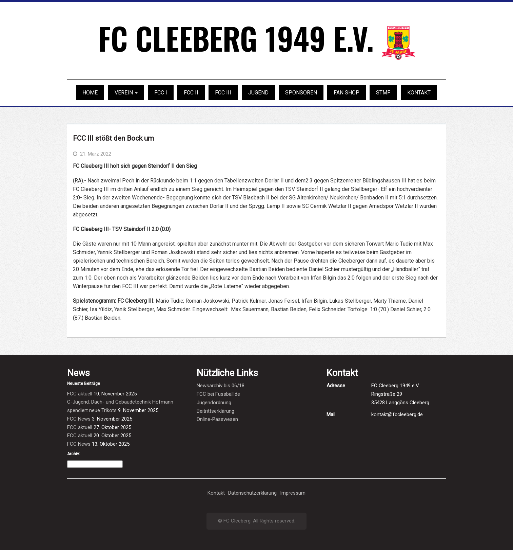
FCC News (79, 419)
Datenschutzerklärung (252, 493)
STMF (383, 92)
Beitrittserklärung (215, 411)
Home (90, 92)
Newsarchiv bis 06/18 (220, 386)
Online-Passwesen (217, 419)
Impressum (292, 493)
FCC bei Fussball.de (218, 394)
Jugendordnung (214, 403)
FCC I (160, 92)
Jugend (258, 92)
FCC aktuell (79, 394)
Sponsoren (301, 92)
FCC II (191, 92)
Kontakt (419, 92)
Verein (126, 92)
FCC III (223, 92)
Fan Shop (346, 92)
